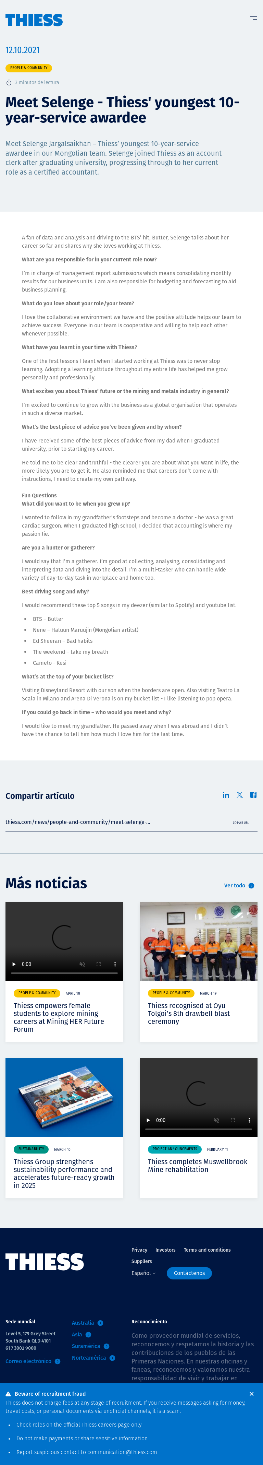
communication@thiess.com (122, 1452)
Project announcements (175, 1149)
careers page (114, 1425)
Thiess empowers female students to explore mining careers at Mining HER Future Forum (59, 1017)
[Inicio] (34, 13)
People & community (28, 68)
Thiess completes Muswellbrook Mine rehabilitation (197, 1166)
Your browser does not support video (64, 941)
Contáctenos (189, 1273)
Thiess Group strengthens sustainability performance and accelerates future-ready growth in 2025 (64, 1174)
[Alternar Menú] (253, 15)
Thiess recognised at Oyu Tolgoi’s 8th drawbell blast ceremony (189, 1014)
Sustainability (31, 1149)
